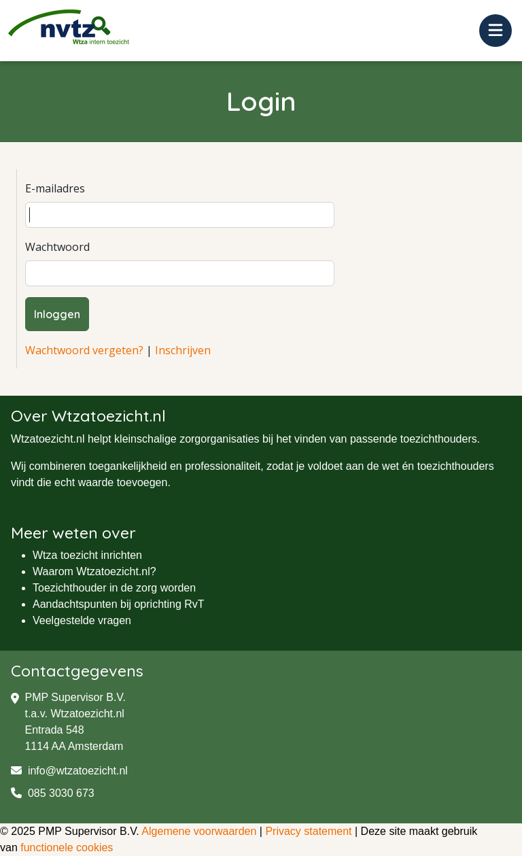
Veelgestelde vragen (82, 620)
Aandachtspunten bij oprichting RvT (119, 604)
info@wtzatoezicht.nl (69, 770)
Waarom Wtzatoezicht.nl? (94, 571)
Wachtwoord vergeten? (84, 350)
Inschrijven (183, 350)
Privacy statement (308, 831)
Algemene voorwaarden (198, 831)
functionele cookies (66, 847)
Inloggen (57, 314)
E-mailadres (55, 188)
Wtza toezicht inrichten (87, 555)
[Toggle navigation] (495, 30)
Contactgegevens (77, 671)
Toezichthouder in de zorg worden (114, 588)
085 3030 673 (52, 793)
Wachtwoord (57, 246)
